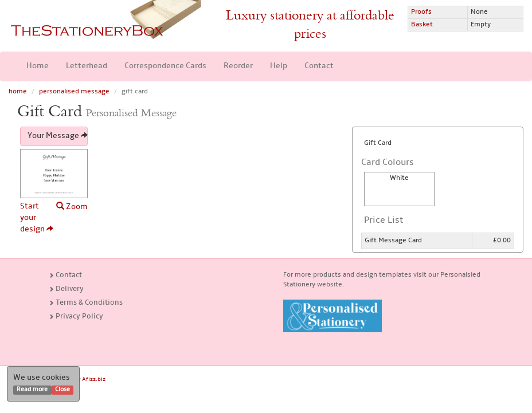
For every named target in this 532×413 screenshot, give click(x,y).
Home (37, 66)
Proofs (421, 12)
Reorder (238, 66)
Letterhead (86, 66)
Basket (422, 24)
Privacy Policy (76, 316)
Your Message (58, 136)
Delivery (66, 289)
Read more (32, 390)
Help (278, 66)
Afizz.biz (93, 379)
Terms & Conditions (86, 302)
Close (62, 390)
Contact (319, 66)
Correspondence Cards (165, 66)
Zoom (72, 206)
